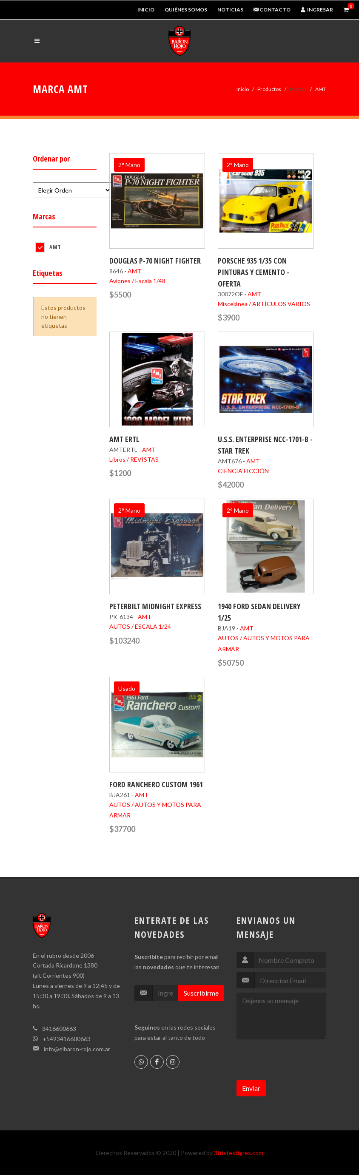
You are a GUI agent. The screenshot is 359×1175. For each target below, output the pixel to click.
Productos (269, 89)
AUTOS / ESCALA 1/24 (140, 626)
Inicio (145, 9)
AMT (55, 247)
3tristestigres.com (238, 1152)
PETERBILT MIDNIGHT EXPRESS (155, 606)
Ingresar (317, 9)
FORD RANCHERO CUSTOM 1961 (156, 784)
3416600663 (59, 1028)
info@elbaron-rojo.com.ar (77, 1049)
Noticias (230, 9)
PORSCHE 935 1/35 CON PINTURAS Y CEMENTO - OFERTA (253, 272)
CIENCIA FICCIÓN (243, 470)
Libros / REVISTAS (134, 459)
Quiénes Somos (186, 9)
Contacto (272, 9)
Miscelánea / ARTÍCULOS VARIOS (264, 303)
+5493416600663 (67, 1038)
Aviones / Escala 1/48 (137, 280)
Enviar (251, 1088)
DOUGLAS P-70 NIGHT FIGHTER (155, 260)
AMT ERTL (124, 439)
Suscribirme (201, 993)
